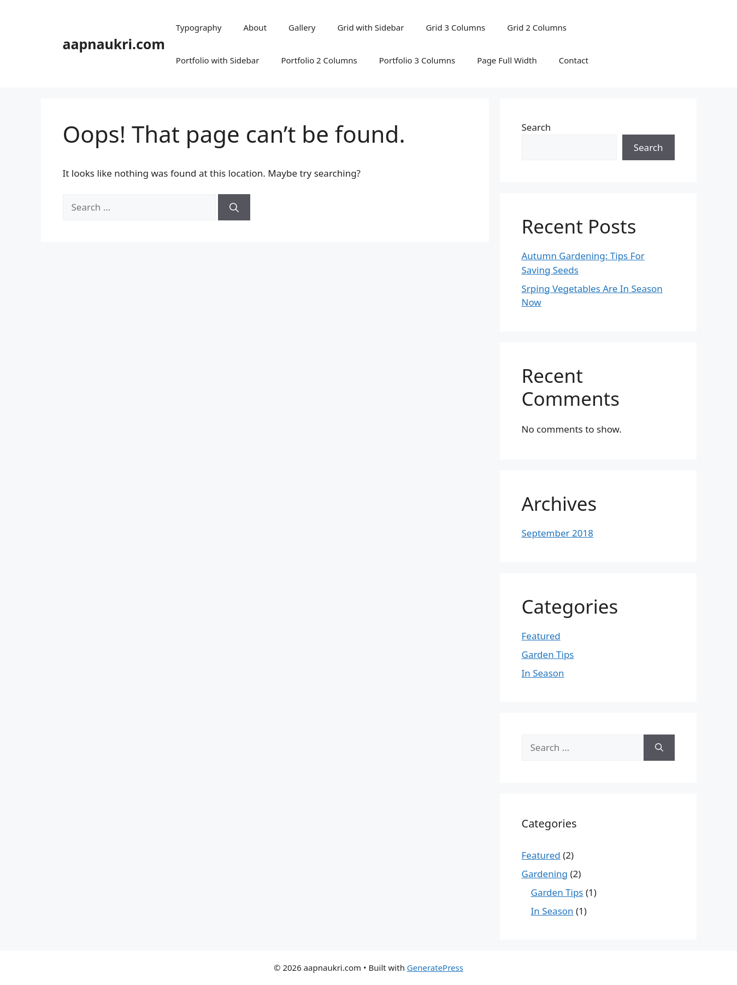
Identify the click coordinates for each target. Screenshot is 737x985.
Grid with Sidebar (370, 27)
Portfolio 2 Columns (319, 60)
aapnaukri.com (114, 43)
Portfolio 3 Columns (417, 60)
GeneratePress (435, 967)
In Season (543, 673)
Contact (573, 60)
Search (536, 127)
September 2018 (557, 533)
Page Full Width (507, 60)
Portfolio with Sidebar (218, 60)
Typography (199, 27)
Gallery (301, 27)
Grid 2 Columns (537, 27)
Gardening (545, 873)
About (255, 27)
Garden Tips (548, 654)
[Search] (234, 207)
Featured (541, 636)
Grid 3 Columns (455, 27)
